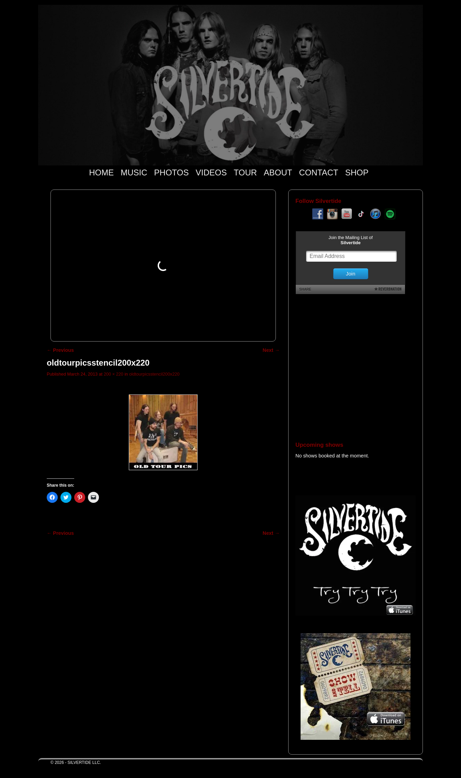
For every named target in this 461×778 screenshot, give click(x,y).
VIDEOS (211, 172)
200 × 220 (113, 374)
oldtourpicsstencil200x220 (154, 374)
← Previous (60, 350)
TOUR (245, 172)
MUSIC (134, 172)
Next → (271, 350)
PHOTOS (171, 172)
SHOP (357, 172)
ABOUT (278, 172)
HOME (101, 172)
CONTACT (318, 172)
